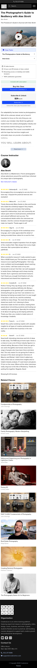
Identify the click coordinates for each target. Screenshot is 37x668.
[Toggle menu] (34, 6)
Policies (18, 666)
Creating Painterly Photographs (11, 568)
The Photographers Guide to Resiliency (16, 54)
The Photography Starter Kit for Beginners (15, 595)
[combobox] (19, 6)
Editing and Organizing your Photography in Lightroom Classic (16, 459)
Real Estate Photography (9, 541)
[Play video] (18, 37)
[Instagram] (10, 637)
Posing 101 (4, 487)
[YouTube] (2, 637)
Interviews (5, 58)
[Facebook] (6, 637)
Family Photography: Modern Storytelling (15, 431)
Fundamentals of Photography (11, 404)
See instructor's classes (9, 182)
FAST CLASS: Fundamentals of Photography (16, 514)
